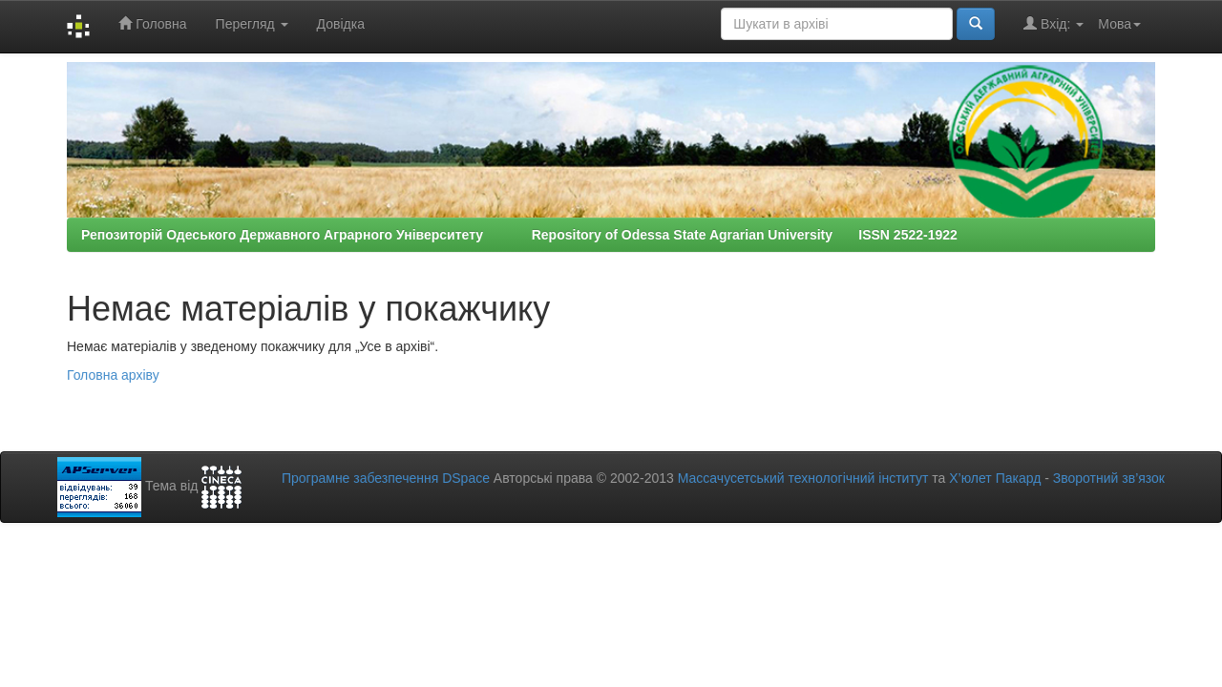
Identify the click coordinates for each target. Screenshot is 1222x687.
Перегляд (252, 23)
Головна (152, 23)
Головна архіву (113, 375)
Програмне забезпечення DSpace (386, 478)
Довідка (341, 23)
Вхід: (1053, 23)
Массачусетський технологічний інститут (803, 478)
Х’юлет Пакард (995, 478)
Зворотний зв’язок (1109, 478)
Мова (1119, 23)
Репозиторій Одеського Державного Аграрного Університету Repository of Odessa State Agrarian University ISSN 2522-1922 (519, 234)
